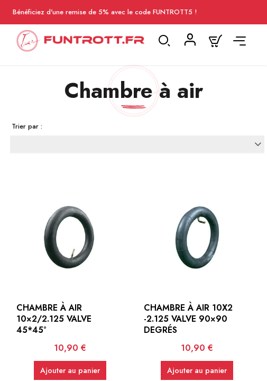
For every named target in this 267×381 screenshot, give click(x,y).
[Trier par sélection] (137, 143)
